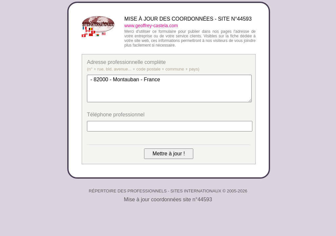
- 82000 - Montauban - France (169, 88)
